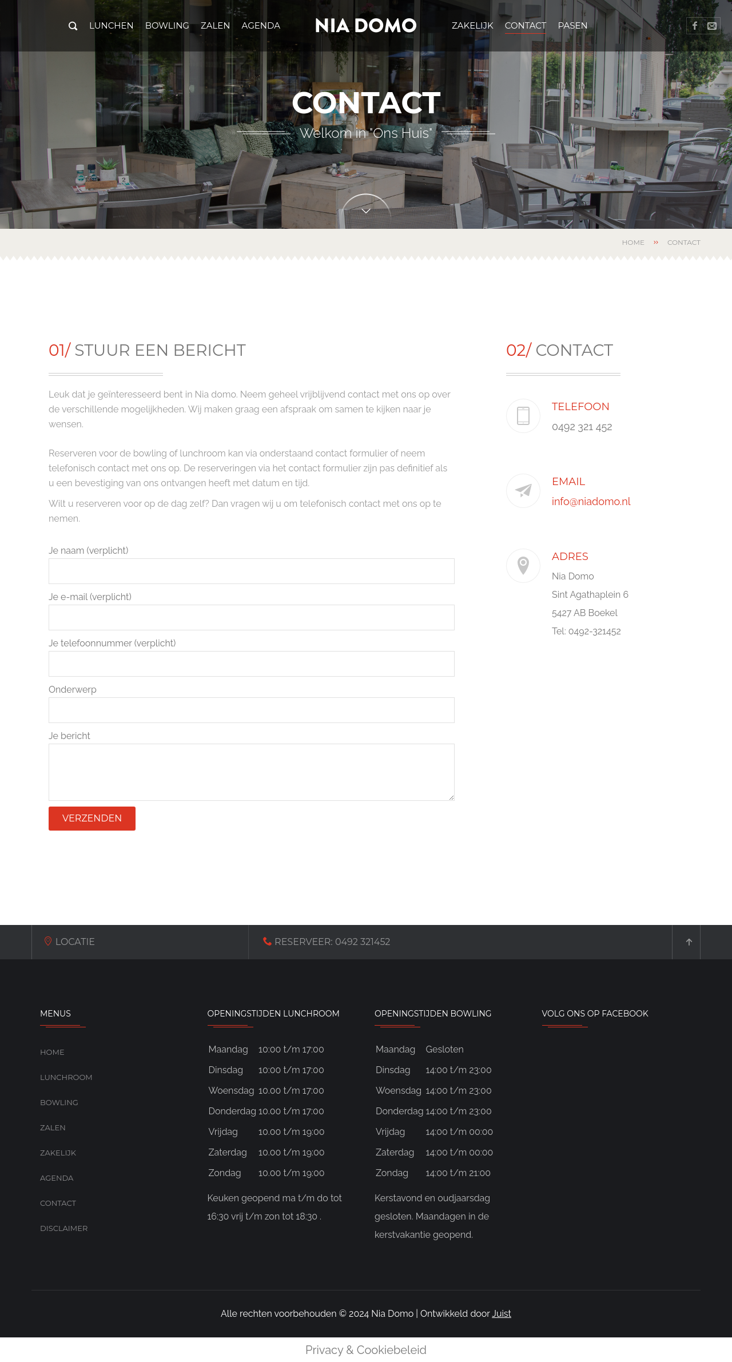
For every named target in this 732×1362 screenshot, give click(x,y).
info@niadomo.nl (592, 501)
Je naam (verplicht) (252, 564)
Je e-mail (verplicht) (252, 610)
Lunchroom (66, 1077)
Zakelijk (58, 1152)
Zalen (53, 1127)
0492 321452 (259, 941)
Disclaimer (63, 1228)
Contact (58, 1203)
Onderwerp (252, 703)
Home (633, 242)
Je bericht (252, 765)
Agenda (56, 1177)
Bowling (59, 1102)
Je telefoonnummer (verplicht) (252, 657)
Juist (501, 1313)
